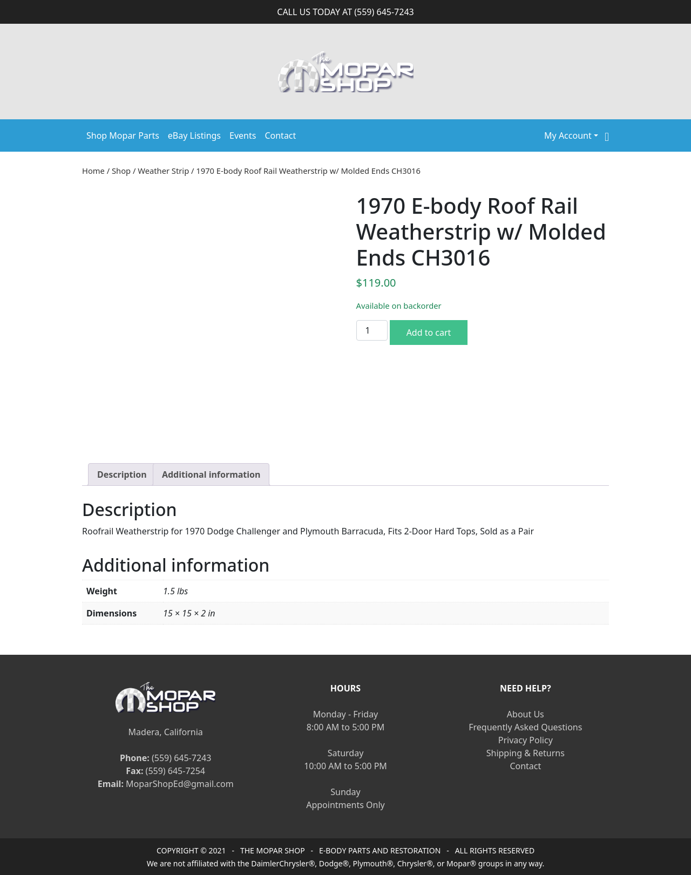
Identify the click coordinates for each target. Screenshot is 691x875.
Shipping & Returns (525, 753)
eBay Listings (194, 135)
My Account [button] (568, 135)
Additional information (211, 474)
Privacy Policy (525, 740)
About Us (525, 714)
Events (242, 135)
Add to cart (429, 332)
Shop (121, 170)
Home (93, 170)
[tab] (122, 474)
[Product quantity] (372, 330)
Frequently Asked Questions (525, 727)
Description (122, 474)
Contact (280, 135)
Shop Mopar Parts (122, 135)
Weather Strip (163, 170)
